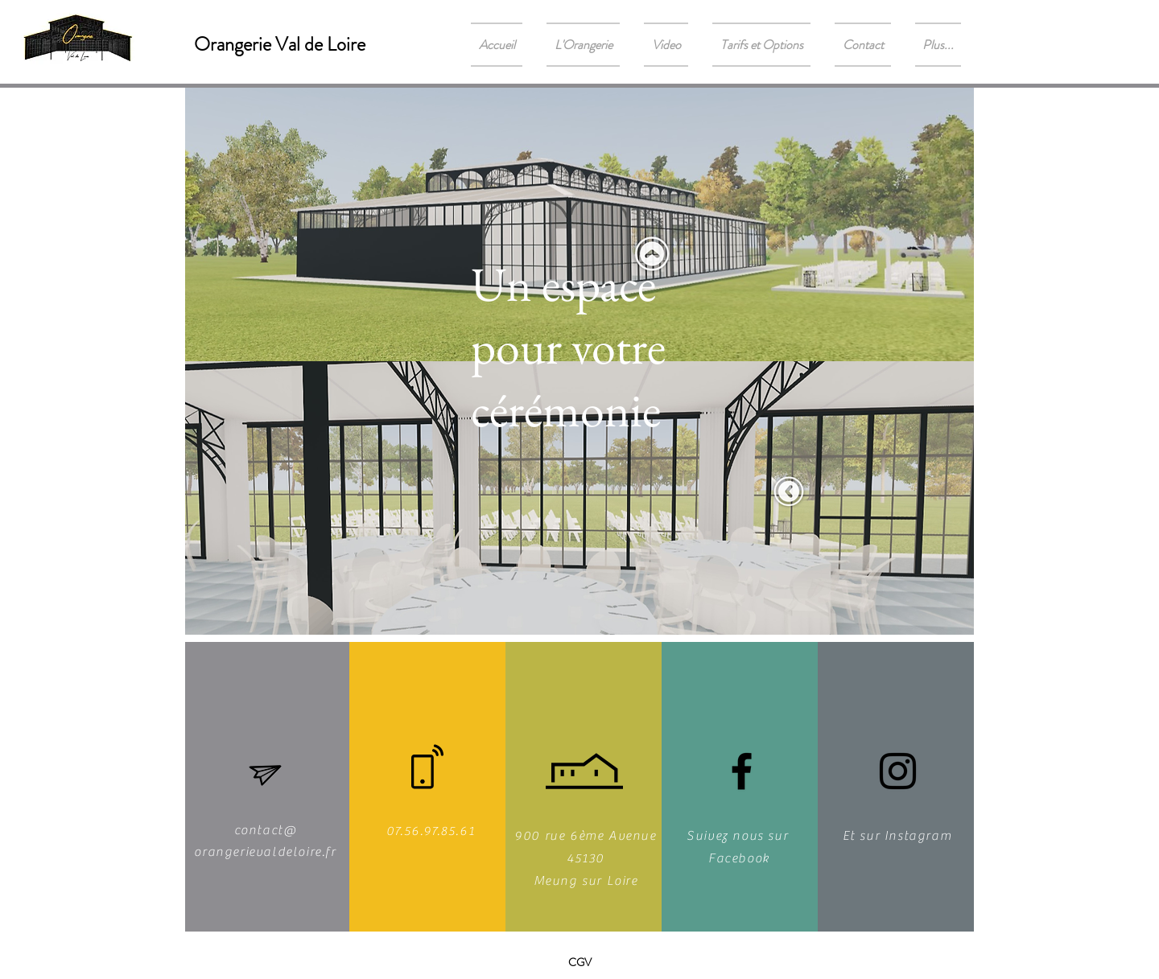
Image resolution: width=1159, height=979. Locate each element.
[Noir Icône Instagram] (897, 771)
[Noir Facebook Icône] (741, 771)
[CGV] (579, 963)
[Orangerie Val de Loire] (279, 45)
